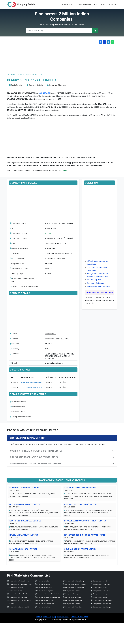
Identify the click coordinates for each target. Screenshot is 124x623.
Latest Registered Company (99, 286)
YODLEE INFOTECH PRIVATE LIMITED (80, 487)
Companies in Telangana (101, 594)
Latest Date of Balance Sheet (24, 286)
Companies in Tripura (100, 597)
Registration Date (19, 248)
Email (13, 363)
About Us (47, 616)
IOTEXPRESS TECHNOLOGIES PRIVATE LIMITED (85, 535)
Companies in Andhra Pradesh (19, 581)
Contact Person (18, 401)
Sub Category (17, 258)
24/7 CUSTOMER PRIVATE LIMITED (24, 504)
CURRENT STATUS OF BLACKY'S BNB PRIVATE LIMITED (34, 457)
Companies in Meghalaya (74, 594)
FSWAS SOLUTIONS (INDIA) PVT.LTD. (81, 504)
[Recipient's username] (59, 30)
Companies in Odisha (72, 604)
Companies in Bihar (15, 591)
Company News (84, 4)
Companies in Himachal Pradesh (48, 594)
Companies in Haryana (45, 591)
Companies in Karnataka (45, 604)
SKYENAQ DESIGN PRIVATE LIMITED (80, 549)
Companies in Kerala (44, 607)
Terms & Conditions (79, 616)
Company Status (18, 233)
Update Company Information (99, 292)
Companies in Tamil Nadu (101, 591)
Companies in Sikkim (100, 587)
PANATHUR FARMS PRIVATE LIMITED (25, 487)
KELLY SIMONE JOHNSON (31, 387)
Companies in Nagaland (73, 600)
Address (14, 354)
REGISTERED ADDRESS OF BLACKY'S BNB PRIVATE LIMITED (36, 463)
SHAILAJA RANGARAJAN (31, 382)
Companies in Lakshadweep (74, 581)
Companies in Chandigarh (18, 594)
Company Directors (57, 85)
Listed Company (94, 280)
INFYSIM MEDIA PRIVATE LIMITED (23, 535)
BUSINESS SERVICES (16, 74)
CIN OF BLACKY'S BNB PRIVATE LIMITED (27, 438)
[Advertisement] (53, 56)
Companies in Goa (43, 584)
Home (39, 616)
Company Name (18, 223)
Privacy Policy (63, 616)
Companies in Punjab (100, 581)
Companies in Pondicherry (74, 607)
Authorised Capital (19, 268)
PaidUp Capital (17, 273)
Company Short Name (21, 416)
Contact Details (36, 85)
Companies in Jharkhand (45, 600)
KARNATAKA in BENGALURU (57, 338)
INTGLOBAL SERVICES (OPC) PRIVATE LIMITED (85, 520)
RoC (12, 228)
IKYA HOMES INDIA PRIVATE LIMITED (25, 520)
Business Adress (17, 411)
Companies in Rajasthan (101, 584)
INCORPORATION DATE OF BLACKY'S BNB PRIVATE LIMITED (36, 451)
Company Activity (18, 238)
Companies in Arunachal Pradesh (20, 584)
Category (15, 253)
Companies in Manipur (72, 591)
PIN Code (14, 343)
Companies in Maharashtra (74, 587)
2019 (28, 74)
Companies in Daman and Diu (19, 607)
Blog (54, 616)
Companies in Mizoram (73, 597)
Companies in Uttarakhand (102, 604)
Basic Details (16, 85)
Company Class (17, 263)
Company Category (95, 283)
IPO (95, 4)
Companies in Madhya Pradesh (75, 584)
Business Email (17, 406)
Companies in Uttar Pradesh (102, 600)
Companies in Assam (16, 587)
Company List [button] (68, 4)
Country (14, 348)
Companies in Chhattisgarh (18, 597)
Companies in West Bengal (102, 607)
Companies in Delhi (43, 581)
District (14, 338)
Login (103, 4)
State (13, 333)
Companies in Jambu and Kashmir (48, 597)
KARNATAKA (37, 74)
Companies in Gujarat (44, 587)
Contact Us (90, 297)
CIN (12, 243)
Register (112, 4)
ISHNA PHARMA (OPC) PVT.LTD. (23, 549)
